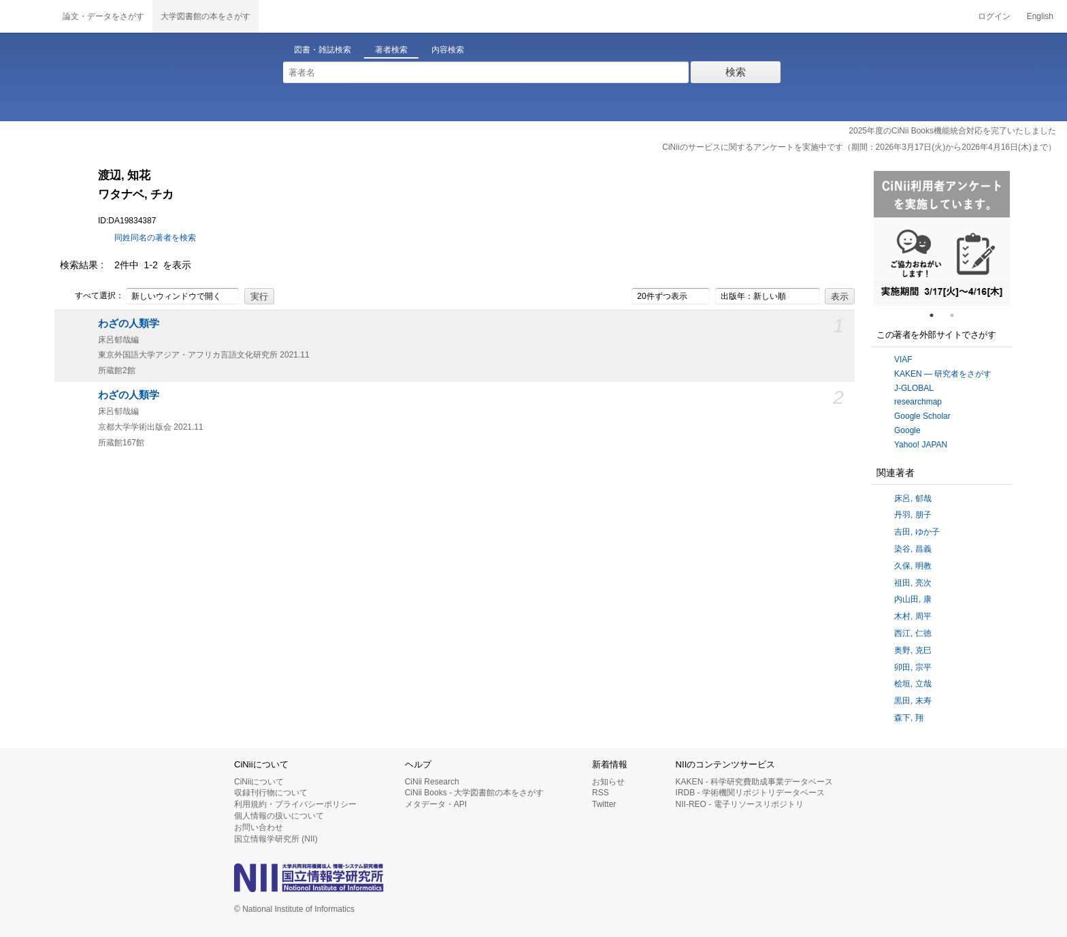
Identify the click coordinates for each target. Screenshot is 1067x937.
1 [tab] (937, 315)
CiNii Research (432, 782)
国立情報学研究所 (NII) (276, 839)
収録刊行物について (271, 792)
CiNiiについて (259, 782)
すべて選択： (92, 296)
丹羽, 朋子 (913, 515)
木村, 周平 (913, 616)
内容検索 (447, 49)
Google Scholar (922, 416)
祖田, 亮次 (913, 583)
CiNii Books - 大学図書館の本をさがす (474, 792)
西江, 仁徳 (913, 633)
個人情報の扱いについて (279, 816)
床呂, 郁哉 (913, 498)
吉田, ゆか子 (917, 532)
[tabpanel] (941, 238)
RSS (600, 792)
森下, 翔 (908, 717)
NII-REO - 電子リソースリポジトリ (740, 804)
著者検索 (391, 49)
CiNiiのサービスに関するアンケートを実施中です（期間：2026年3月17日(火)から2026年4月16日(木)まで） (859, 147)
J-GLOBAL (914, 388)
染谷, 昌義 (913, 549)
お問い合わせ (258, 827)
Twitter (604, 804)
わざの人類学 (128, 323)
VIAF (903, 359)
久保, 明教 (913, 566)
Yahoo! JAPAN (920, 444)
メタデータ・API (436, 804)
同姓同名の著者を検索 (155, 237)
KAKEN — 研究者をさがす (942, 374)
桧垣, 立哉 (913, 683)
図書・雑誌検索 (322, 49)
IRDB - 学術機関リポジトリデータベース (750, 792)
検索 (735, 72)
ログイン (994, 16)
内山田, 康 (913, 599)
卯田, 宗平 (913, 667)
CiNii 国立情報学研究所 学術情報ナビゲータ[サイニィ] (27, 16)
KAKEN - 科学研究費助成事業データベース (754, 782)
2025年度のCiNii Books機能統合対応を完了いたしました (952, 131)
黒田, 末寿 (913, 700)
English (1040, 16)
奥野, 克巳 (913, 650)
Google (907, 430)
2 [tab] (957, 315)
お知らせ (608, 782)
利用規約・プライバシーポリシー (295, 804)
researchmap (918, 402)
